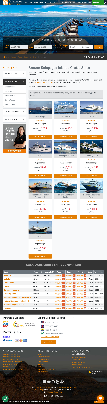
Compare (46, 103)
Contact (87, 3)
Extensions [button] (57, 3)
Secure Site (49, 396)
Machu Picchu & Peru (78, 362)
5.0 (85, 275)
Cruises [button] (28, 3)
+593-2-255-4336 (52, 330)
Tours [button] (47, 3)
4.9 (85, 286)
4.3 (74, 308)
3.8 (74, 279)
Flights (40, 354)
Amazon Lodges (77, 364)
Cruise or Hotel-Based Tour (46, 369)
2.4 (74, 297)
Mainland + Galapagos (79, 357)
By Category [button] (11, 74)
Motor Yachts (10, 96)
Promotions (38, 3)
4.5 (85, 297)
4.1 (63, 279)
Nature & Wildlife (43, 372)
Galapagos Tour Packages (11, 356)
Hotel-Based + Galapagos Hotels (82, 367)
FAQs (39, 366)
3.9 (74, 282)
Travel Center (15, 2)
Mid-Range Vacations (10, 364)
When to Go (41, 364)
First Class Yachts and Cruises (12, 361)
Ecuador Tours (76, 359)
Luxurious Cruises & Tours (11, 359)
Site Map (59, 396)
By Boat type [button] (11, 82)
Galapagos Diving (8, 366)
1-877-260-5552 (92, 57)
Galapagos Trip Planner (10, 354)
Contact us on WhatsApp (52, 334)
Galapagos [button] (77, 3)
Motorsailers (10, 104)
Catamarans (9, 91)
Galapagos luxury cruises (44, 82)
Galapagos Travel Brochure (95, 372)
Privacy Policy (38, 390)
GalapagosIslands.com (43, 387)
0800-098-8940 (51, 326)
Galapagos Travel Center (54, 392)
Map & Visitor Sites (43, 359)
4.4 (63, 275)
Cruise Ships (10, 87)
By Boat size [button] (11, 119)
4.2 (74, 275)
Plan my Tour (96, 3)
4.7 (63, 301)
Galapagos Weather (44, 356)
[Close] (100, 93)
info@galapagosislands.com (66, 387)
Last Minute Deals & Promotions (13, 369)
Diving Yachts (10, 100)
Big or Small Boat (43, 361)
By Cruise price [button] (12, 111)
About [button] (67, 3)
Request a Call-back (48, 342)
